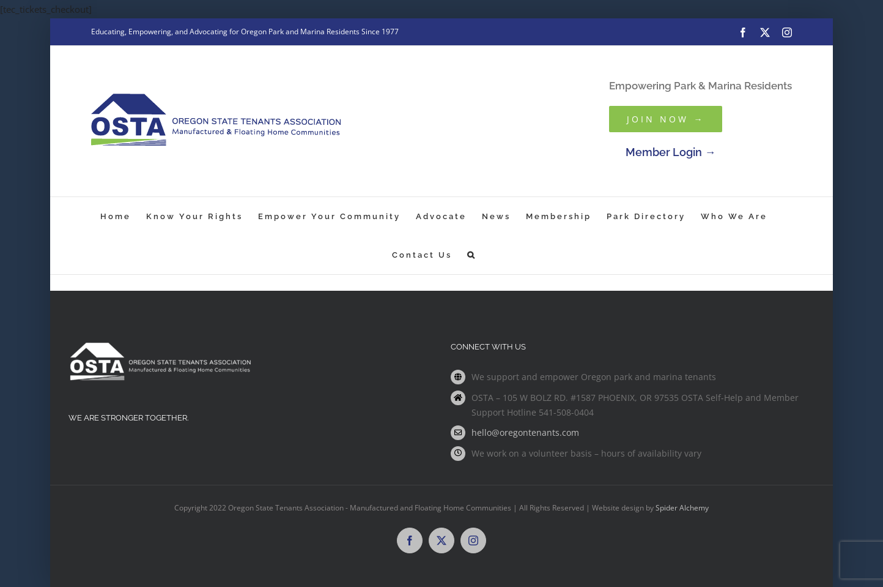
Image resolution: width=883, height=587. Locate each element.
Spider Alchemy (682, 508)
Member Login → (670, 152)
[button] (471, 255)
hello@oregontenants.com (525, 432)
